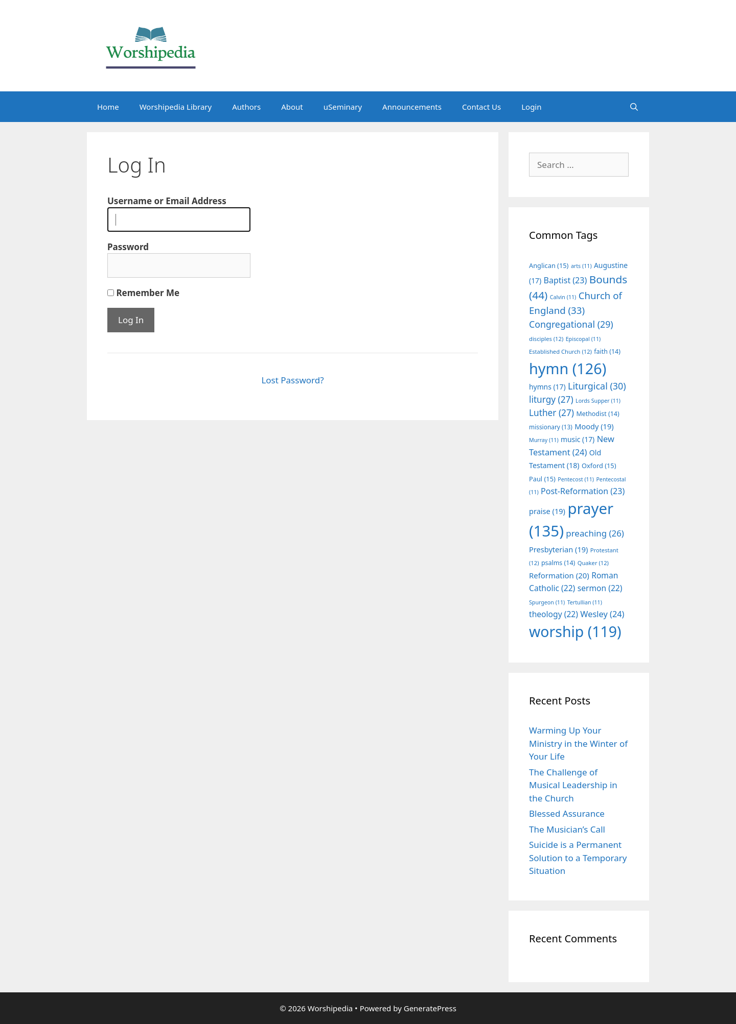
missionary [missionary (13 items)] (550, 427)
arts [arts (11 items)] (581, 266)
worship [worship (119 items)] (575, 631)
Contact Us (481, 107)
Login (531, 107)
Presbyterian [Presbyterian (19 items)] (558, 549)
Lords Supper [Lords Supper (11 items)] (598, 400)
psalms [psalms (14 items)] (558, 562)
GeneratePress (430, 1008)
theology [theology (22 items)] (553, 614)
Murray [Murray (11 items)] (544, 440)
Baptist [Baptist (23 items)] (565, 280)
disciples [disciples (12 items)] (546, 339)
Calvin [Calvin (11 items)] (563, 297)
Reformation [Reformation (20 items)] (559, 575)
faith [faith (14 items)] (607, 351)
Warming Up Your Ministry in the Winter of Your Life (578, 743)
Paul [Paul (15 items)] (542, 478)
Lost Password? (292, 380)
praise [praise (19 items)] (547, 511)
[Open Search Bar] (634, 106)
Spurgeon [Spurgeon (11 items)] (547, 602)
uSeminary (343, 107)
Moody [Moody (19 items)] (593, 426)
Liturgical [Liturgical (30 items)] (597, 386)
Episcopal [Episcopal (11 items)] (583, 339)
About (292, 107)
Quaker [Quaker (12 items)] (593, 563)
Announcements (412, 107)
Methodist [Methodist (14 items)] (597, 413)
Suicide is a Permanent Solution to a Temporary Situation (578, 857)
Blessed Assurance (567, 813)
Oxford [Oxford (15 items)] (599, 465)
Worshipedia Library (176, 107)
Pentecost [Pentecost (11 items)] (576, 479)
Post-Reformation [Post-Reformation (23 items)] (583, 491)
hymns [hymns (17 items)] (547, 387)
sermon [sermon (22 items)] (600, 588)
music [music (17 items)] (577, 439)
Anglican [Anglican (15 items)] (548, 265)
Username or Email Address (166, 201)
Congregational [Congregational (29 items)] (571, 324)
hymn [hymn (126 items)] (567, 368)
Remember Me (143, 293)
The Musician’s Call (567, 829)
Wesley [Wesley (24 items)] (602, 614)
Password (128, 247)
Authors (246, 107)
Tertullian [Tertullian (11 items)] (584, 602)
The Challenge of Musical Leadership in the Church (573, 785)
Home (108, 107)
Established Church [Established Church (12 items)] (560, 351)
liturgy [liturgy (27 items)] (551, 399)
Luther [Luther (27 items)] (551, 413)
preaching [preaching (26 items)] (595, 533)
